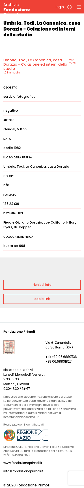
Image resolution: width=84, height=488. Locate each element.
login (60, 6)
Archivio (24, 9)
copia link (42, 299)
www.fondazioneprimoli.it (22, 463)
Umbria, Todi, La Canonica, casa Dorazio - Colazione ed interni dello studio (35, 64)
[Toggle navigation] (79, 6)
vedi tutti (72, 61)
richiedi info (42, 284)
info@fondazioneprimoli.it (23, 471)
